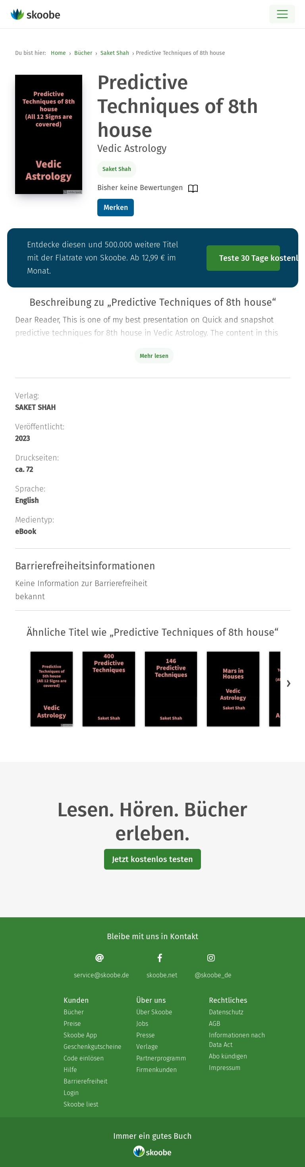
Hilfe (70, 1070)
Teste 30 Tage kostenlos (249, 258)
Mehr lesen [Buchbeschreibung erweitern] (154, 356)
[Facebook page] (162, 966)
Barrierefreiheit (85, 1081)
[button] (288, 683)
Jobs (142, 1023)
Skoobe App (80, 1035)
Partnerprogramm (161, 1058)
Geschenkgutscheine (92, 1046)
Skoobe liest (81, 1104)
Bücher (83, 53)
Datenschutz (226, 1012)
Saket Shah (114, 53)
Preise (72, 1023)
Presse (145, 1035)
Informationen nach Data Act (237, 1040)
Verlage (147, 1046)
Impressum (225, 1068)
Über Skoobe (154, 1012)
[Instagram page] (213, 966)
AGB (214, 1023)
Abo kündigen (228, 1056)
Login (71, 1093)
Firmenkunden (156, 1070)
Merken (116, 207)
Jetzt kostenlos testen (152, 859)
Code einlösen (84, 1058)
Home (58, 53)
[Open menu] (282, 14)
